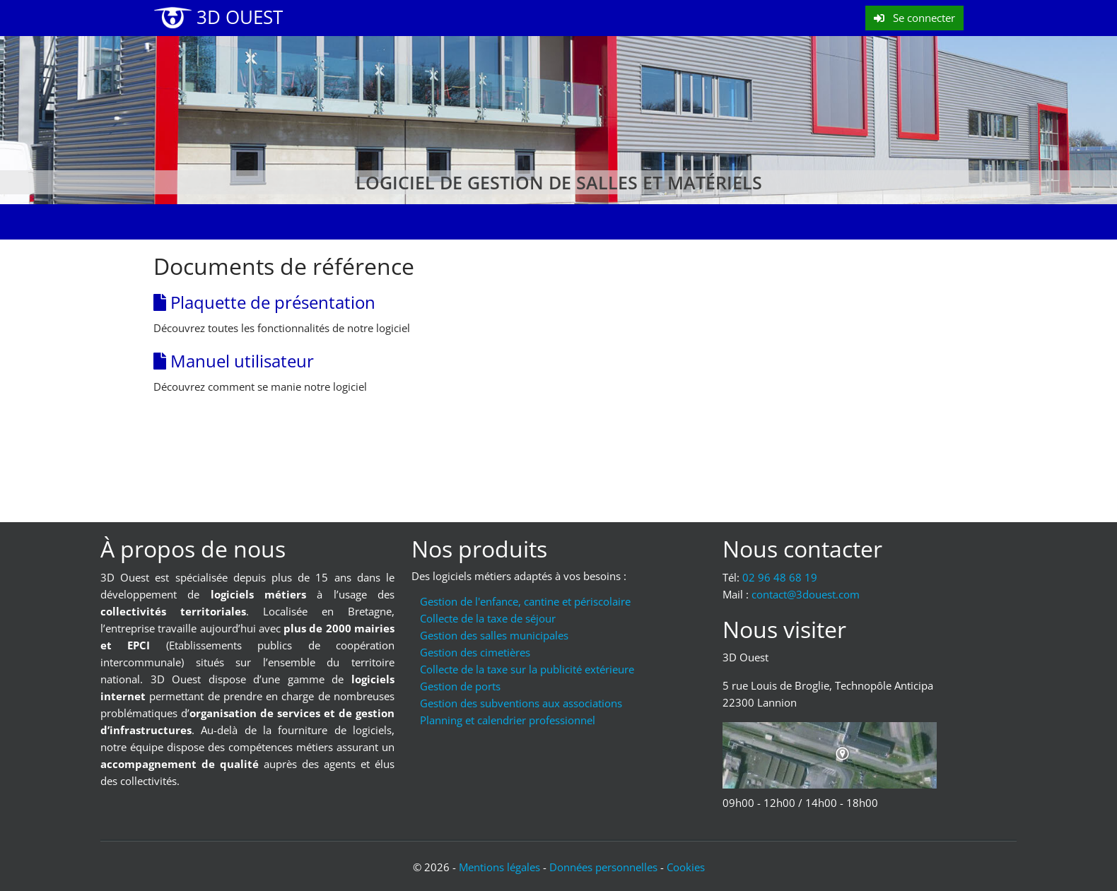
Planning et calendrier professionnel (507, 720)
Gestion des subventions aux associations (521, 703)
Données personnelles (603, 867)
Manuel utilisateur (233, 360)
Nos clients (535, 222)
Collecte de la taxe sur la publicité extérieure (527, 669)
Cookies (686, 867)
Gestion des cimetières (475, 652)
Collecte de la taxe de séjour (488, 618)
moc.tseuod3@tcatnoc (806, 594)
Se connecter (914, 18)
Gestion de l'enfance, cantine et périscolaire (525, 601)
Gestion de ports (460, 686)
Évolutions (258, 222)
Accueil (184, 222)
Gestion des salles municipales (494, 635)
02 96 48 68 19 (779, 577)
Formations (345, 222)
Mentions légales (499, 867)
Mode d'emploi (440, 222)
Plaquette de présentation (264, 302)
